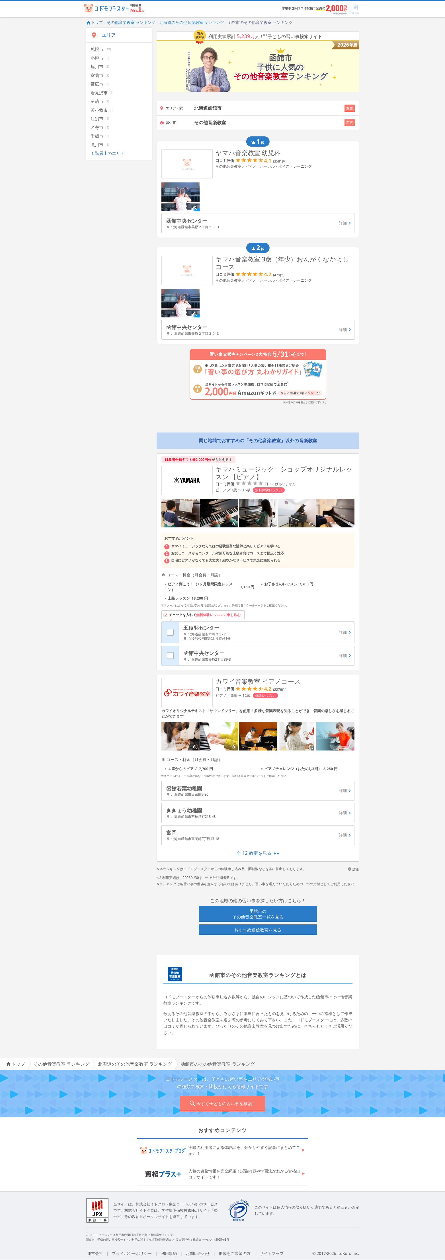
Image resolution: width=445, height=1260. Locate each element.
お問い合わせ (198, 1253)
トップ (94, 22)
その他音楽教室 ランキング (131, 22)
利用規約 (169, 1253)
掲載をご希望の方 (235, 1253)
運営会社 (95, 1253)
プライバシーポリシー (132, 1253)
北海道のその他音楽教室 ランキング (191, 22)
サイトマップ (272, 1253)
